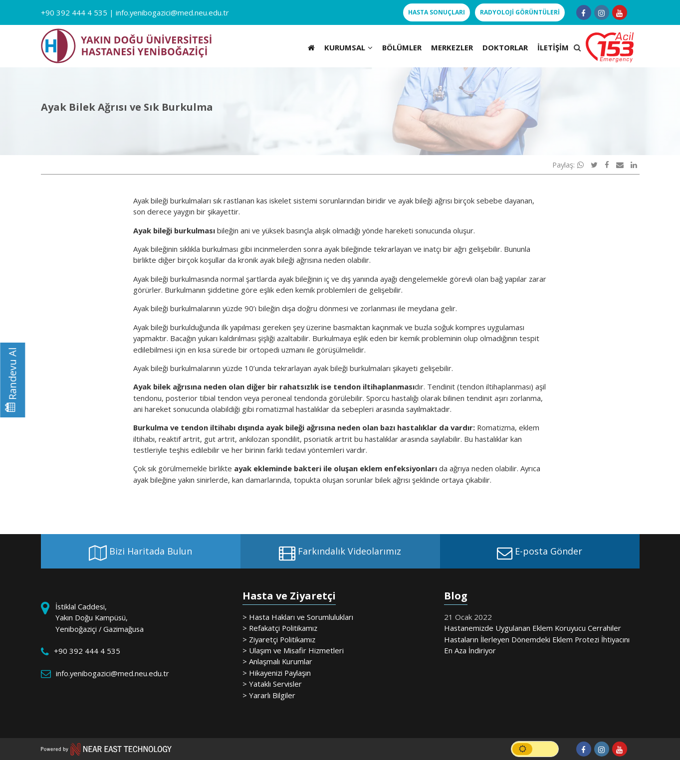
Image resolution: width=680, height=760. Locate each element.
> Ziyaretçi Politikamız (278, 639)
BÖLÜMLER (402, 47)
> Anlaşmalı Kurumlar (277, 661)
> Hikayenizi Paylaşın (276, 673)
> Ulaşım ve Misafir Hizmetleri (293, 650)
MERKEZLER (452, 47)
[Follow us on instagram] (601, 12)
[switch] (535, 749)
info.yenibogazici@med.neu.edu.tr (172, 12)
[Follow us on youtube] (619, 12)
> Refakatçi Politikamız (279, 628)
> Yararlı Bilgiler (268, 695)
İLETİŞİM (553, 47)
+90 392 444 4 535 (74, 12)
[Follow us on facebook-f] (583, 12)
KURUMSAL (348, 47)
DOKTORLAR (505, 47)
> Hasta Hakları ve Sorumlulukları (297, 617)
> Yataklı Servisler (272, 684)
